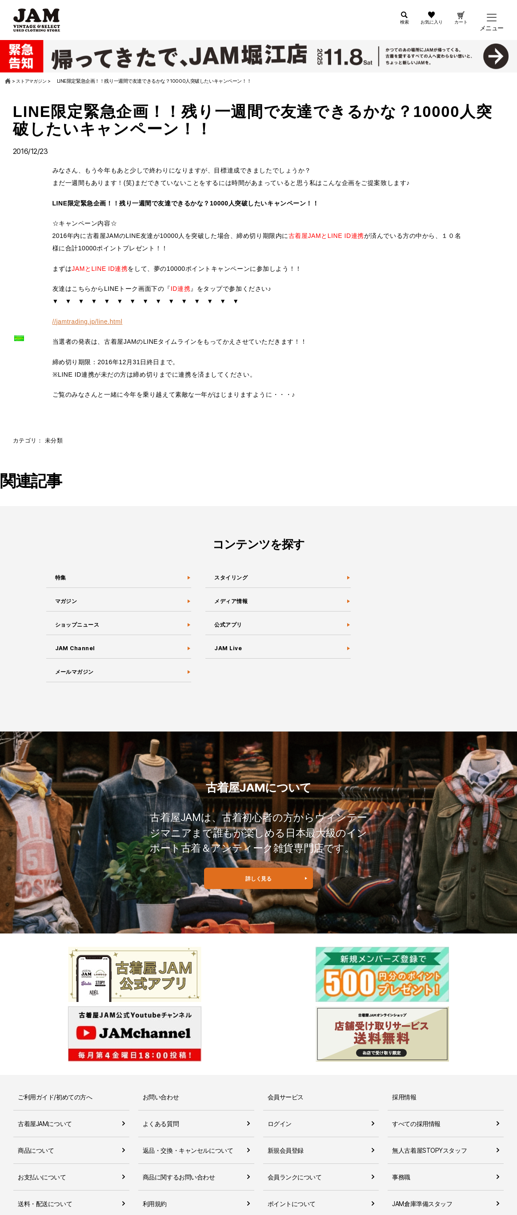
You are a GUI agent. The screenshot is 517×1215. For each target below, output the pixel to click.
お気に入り (422, 28)
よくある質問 (161, 1077)
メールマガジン (77, 680)
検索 (389, 28)
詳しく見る (258, 893)
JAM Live (227, 654)
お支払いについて (42, 1130)
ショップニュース (81, 629)
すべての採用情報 (416, 1077)
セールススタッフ (416, 1183)
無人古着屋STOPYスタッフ (429, 1103)
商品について (36, 1103)
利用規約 (155, 1157)
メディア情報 (233, 603)
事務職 (401, 1130)
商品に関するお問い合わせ (179, 1130)
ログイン (280, 1077)
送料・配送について (45, 1157)
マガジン (66, 603)
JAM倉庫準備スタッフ (422, 1157)
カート (458, 28)
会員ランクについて (295, 1130)
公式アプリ (229, 629)
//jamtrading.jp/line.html (87, 321)
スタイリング (233, 578)
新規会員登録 (286, 1103)
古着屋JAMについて (45, 1077)
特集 (59, 578)
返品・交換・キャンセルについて (188, 1103)
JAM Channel (76, 654)
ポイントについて (292, 1157)
